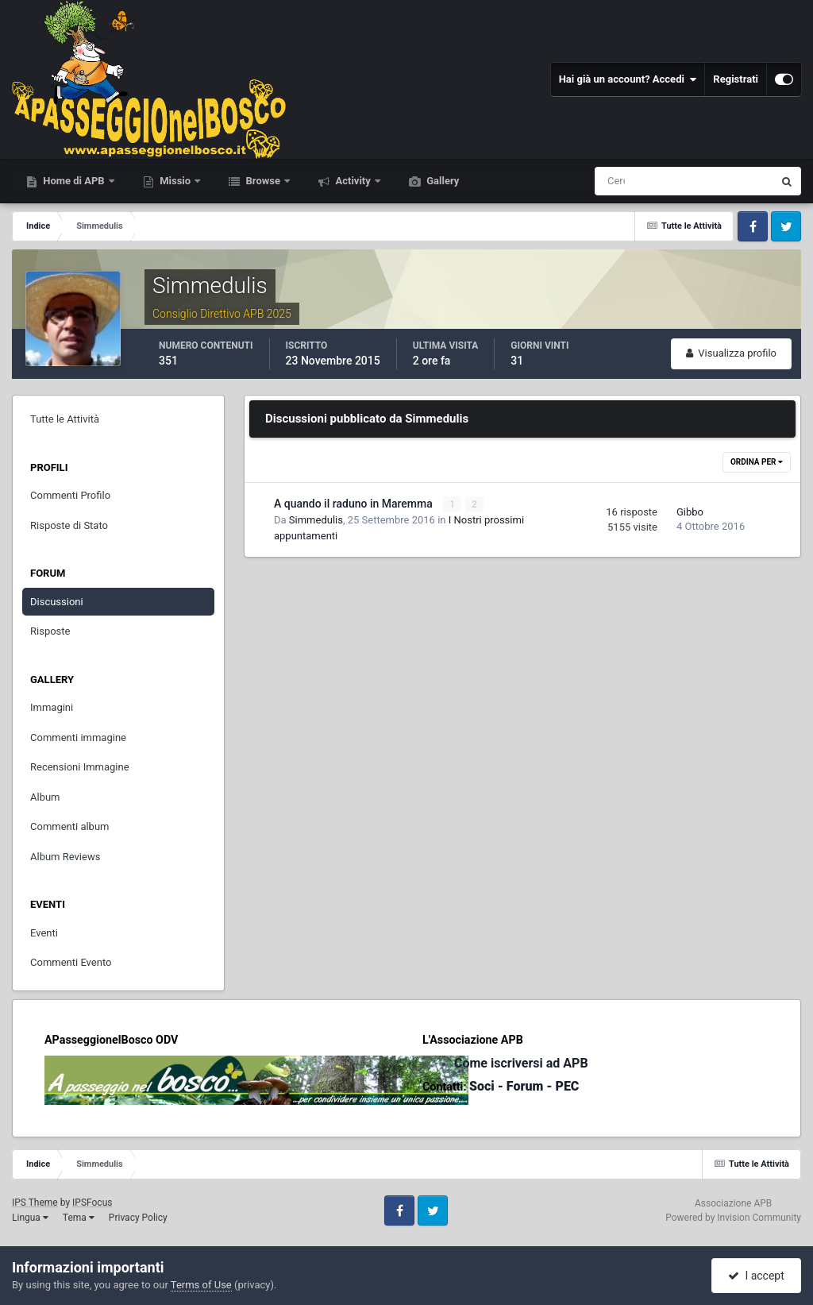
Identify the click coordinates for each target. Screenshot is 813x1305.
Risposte (50, 631)
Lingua (30, 1217)
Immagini (51, 707)
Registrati (735, 79)
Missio (175, 181)
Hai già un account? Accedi (628, 79)
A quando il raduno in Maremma (354, 503)
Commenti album (70, 826)
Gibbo (689, 512)
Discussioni (56, 602)
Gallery (441, 181)
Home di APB (73, 181)
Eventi (44, 933)
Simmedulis (316, 520)
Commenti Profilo (70, 495)
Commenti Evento (70, 962)
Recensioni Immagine (79, 767)
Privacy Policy (138, 1217)
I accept (756, 1275)
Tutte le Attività (64, 419)
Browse (263, 181)
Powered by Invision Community (733, 1217)
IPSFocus (92, 1202)
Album (45, 797)
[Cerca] (618, 181)
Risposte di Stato (69, 525)
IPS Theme (35, 1202)
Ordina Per (756, 462)
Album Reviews (65, 857)
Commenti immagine (78, 737)
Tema (78, 1217)
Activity (353, 181)
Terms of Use (201, 1285)
